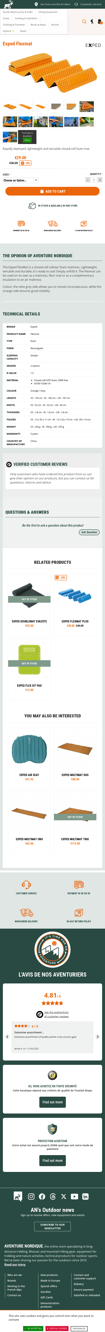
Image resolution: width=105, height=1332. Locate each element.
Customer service (26, 893)
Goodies (46, 1291)
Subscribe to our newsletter (52, 1226)
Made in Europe (50, 1280)
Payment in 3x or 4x (21, 231)
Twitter (63, 1196)
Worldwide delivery (52, 231)
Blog (18, 1196)
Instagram (31, 1196)
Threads (52, 1196)
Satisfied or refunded (87, 1295)
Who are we (14, 1275)
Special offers (49, 1286)
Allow (27, 140)
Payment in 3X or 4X (78, 893)
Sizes (6, 174)
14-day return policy (84, 231)
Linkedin (85, 1196)
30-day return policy (79, 921)
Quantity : (96, 174)
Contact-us (14, 1295)
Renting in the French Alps (16, 1287)
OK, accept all (33, 1328)
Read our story (14, 1265)
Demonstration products (50, 1304)
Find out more (53, 1102)
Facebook (42, 1196)
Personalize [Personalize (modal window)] (79, 1329)
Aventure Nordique (23, 1246)
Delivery (79, 1284)
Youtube (74, 1196)
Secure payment (84, 1289)
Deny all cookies (57, 1328)
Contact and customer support (85, 1276)
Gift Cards (47, 1297)
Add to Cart (55, 191)
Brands (11, 1280)
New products (49, 1275)
